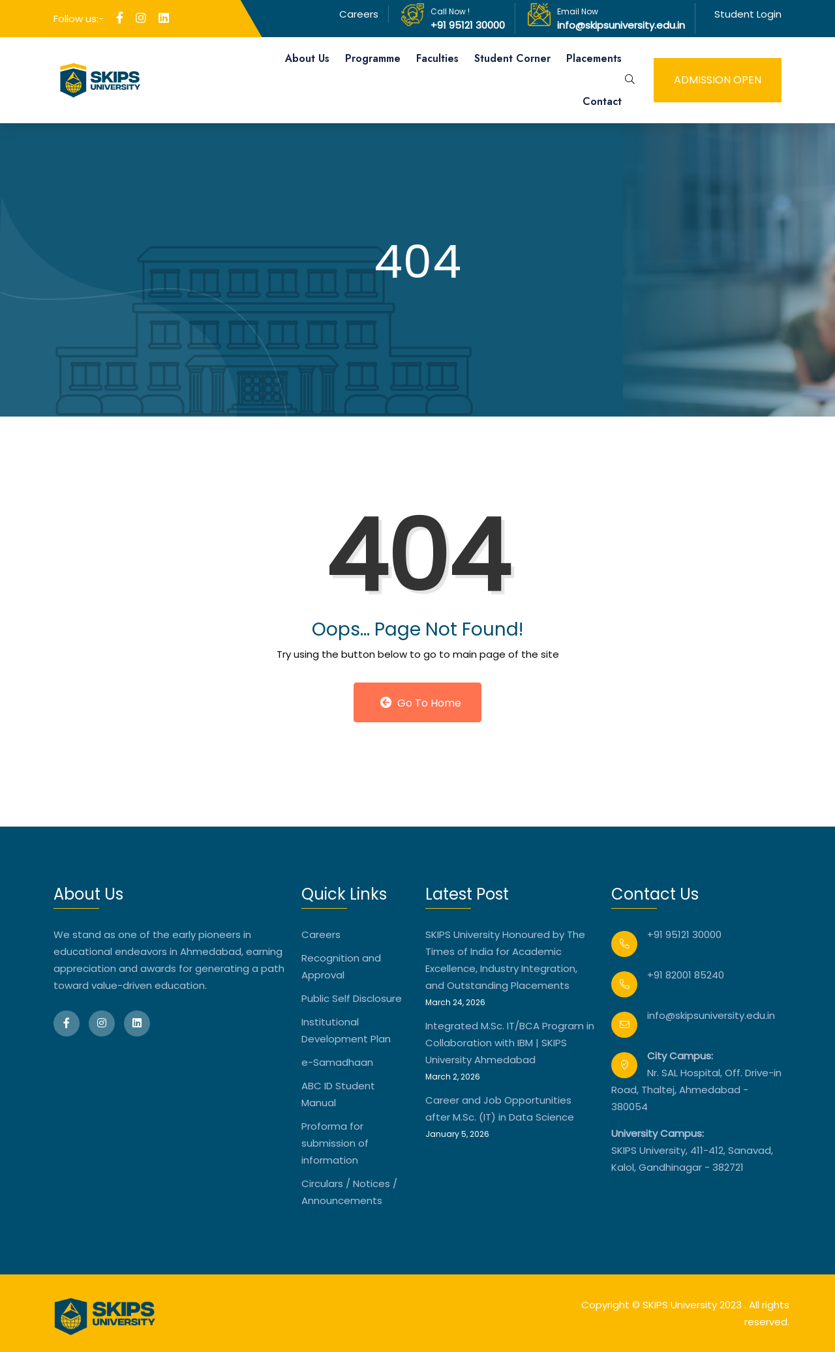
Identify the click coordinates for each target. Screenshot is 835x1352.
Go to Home (421, 703)
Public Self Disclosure (351, 998)
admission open (717, 79)
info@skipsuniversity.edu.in (621, 25)
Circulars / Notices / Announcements (349, 1192)
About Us (307, 58)
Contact (602, 101)
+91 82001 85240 (685, 975)
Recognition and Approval (341, 966)
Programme (373, 58)
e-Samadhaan (337, 1062)
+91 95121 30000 (468, 25)
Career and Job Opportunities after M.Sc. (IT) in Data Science (499, 1108)
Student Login (748, 14)
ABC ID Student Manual (338, 1094)
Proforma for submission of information (335, 1143)
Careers (358, 14)
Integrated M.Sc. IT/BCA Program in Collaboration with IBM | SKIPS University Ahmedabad (509, 1042)
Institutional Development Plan (346, 1030)
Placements (594, 58)
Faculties (437, 58)
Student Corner (512, 58)
